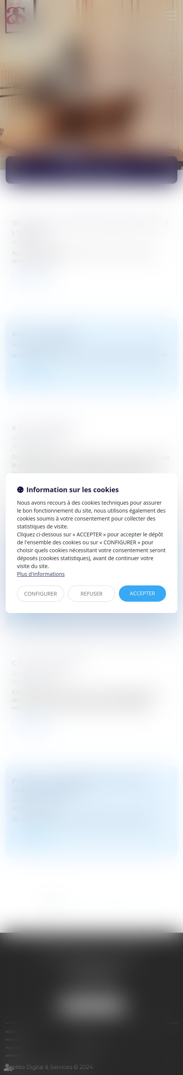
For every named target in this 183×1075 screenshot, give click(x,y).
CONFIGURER (40, 593)
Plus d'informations (41, 574)
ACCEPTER (142, 593)
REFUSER (92, 593)
